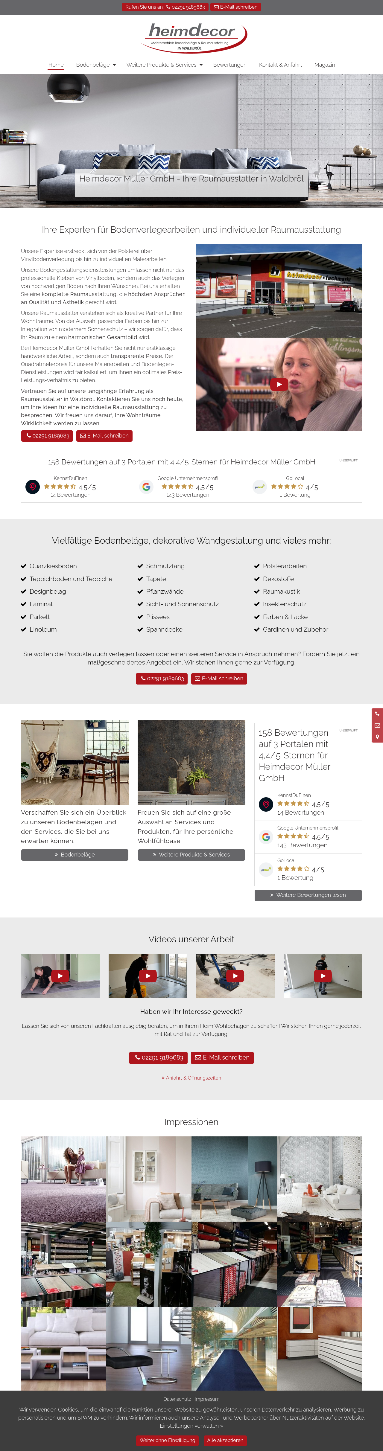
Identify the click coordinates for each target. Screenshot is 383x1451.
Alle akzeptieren (225, 1440)
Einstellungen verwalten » (191, 1426)
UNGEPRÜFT (348, 460)
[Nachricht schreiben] (377, 725)
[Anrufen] (377, 714)
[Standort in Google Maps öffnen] (377, 737)
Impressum (207, 1399)
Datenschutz (177, 1399)
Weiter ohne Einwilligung (167, 1440)
